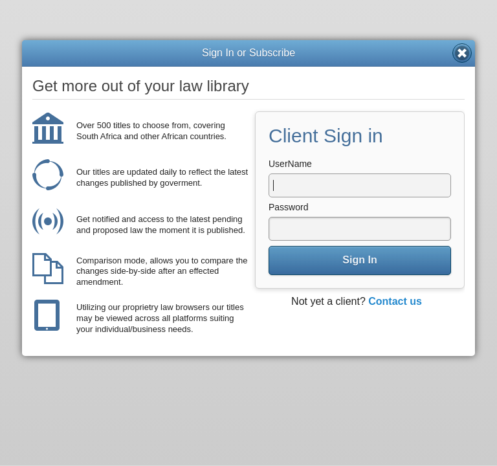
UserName (290, 163)
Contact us (395, 301)
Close (462, 53)
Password (288, 207)
